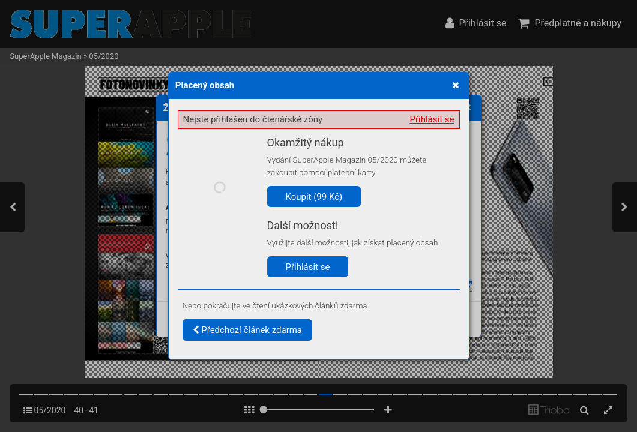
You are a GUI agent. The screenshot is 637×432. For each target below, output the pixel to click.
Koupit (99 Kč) (314, 196)
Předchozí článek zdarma (248, 330)
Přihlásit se (432, 119)
